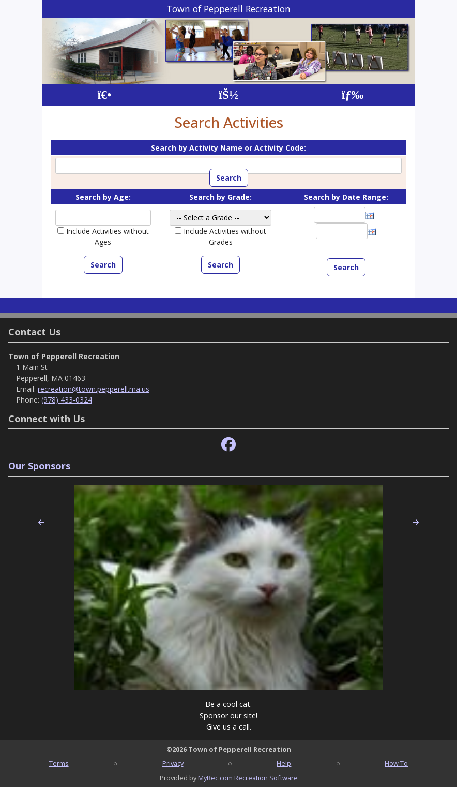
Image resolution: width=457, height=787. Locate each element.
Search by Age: (103, 197)
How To (396, 763)
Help (284, 763)
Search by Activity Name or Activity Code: (228, 148)
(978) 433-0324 (66, 400)
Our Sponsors (39, 465)
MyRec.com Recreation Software (248, 777)
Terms (59, 763)
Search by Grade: (220, 197)
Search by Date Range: (346, 197)
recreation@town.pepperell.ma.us (93, 389)
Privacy (173, 763)
